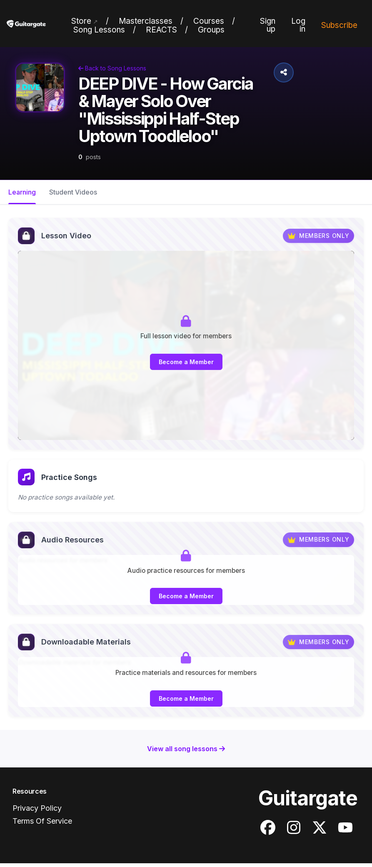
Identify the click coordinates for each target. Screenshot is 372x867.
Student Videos (73, 192)
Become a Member (186, 361)
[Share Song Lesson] (284, 72)
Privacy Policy (37, 812)
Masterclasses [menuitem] (145, 21)
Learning (22, 192)
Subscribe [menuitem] (339, 25)
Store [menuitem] (81, 21)
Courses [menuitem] (208, 21)
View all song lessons (186, 752)
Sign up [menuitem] (267, 25)
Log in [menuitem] (298, 25)
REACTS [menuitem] (161, 30)
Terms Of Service (42, 824)
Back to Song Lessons (112, 68)
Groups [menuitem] (211, 30)
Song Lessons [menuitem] (99, 30)
